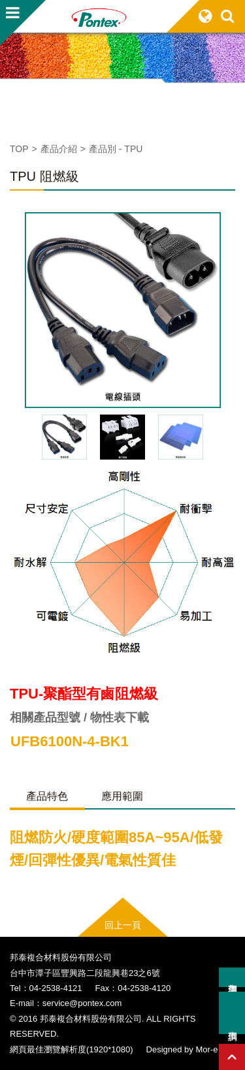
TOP (19, 148)
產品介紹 (59, 148)
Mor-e (206, 1049)
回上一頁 (123, 925)
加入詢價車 (232, 977)
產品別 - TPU (115, 148)
